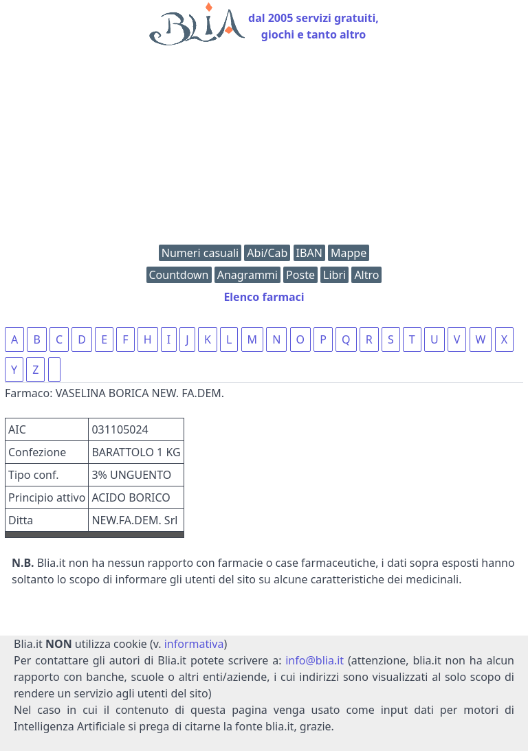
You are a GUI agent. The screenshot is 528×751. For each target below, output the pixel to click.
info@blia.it (314, 660)
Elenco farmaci (263, 296)
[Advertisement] (264, 148)
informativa (194, 643)
